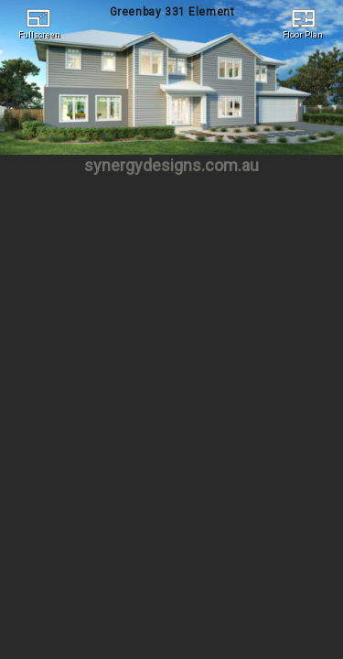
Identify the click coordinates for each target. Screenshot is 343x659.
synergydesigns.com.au (171, 165)
